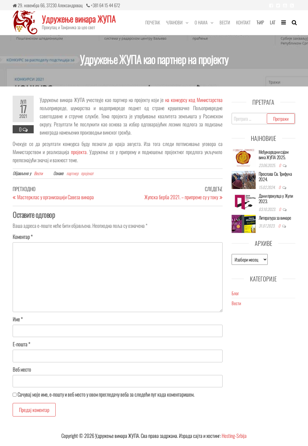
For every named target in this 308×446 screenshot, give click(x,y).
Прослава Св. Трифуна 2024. (275, 176)
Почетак (152, 22)
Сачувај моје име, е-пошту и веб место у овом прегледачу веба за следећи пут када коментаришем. (105, 394)
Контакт (243, 22)
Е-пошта (21, 344)
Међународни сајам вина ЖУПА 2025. (273, 154)
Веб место (22, 369)
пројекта (79, 152)
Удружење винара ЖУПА (79, 19)
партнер (72, 173)
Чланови (174, 22)
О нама (201, 22)
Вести (225, 22)
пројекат (87, 173)
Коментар (22, 236)
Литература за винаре (275, 217)
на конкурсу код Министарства (194, 100)
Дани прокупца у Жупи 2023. (276, 198)
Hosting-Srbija (234, 435)
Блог (235, 293)
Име (18, 319)
